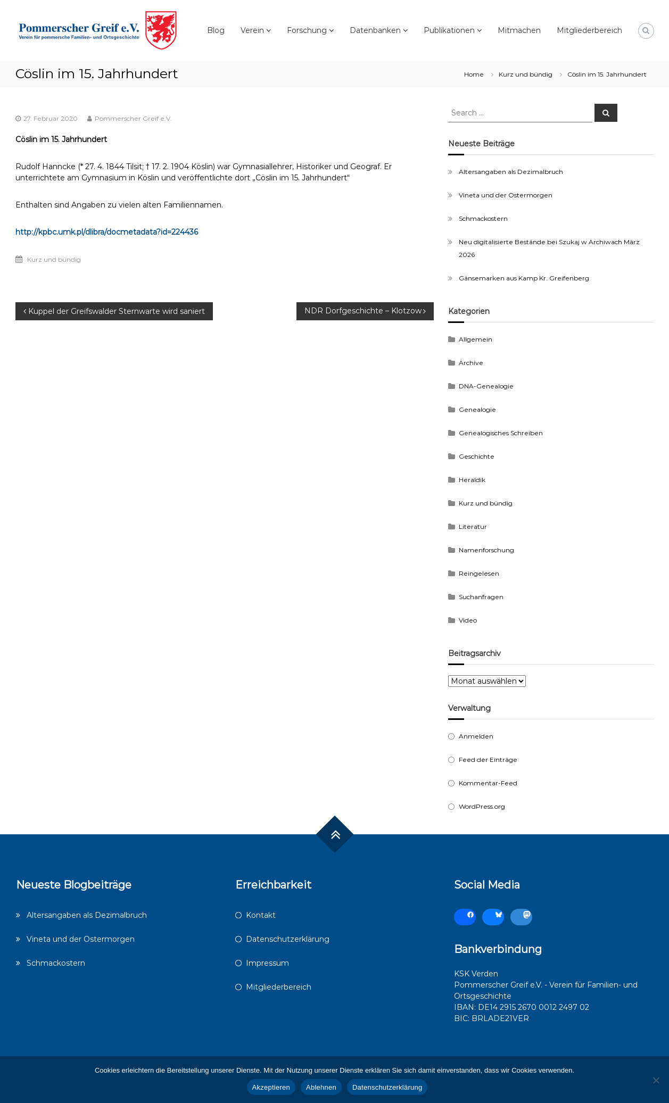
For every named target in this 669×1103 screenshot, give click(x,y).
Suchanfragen (481, 597)
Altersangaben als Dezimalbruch (511, 172)
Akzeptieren (271, 1087)
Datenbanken (375, 30)
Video (468, 620)
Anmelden (476, 736)
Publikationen (449, 30)
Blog (216, 30)
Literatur (473, 526)
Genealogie (477, 409)
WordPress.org (482, 806)
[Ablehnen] (655, 1080)
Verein (252, 30)
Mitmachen (519, 30)
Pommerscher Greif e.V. (133, 118)
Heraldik (472, 480)
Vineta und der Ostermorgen (505, 195)
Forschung (307, 30)
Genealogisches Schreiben (501, 433)
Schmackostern (483, 218)
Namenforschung (486, 550)
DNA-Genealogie (486, 386)
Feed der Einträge (488, 760)
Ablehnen (321, 1087)
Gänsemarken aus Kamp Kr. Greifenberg (524, 278)
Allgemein (475, 339)
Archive (471, 363)
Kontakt (261, 915)
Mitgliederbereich (589, 30)
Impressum (267, 963)
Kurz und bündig (525, 74)
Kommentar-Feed (488, 783)
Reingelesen (479, 573)
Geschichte (476, 456)
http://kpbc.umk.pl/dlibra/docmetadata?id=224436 (106, 232)
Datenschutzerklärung (287, 939)
